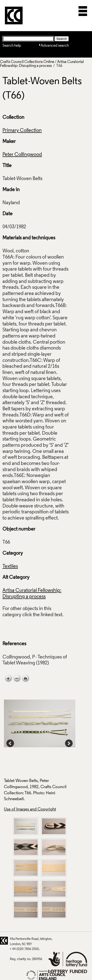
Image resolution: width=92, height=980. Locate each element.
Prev (10, 743)
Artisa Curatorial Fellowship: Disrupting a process (42, 64)
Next (69, 743)
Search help (11, 46)
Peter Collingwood (22, 154)
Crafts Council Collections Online (27, 62)
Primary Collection (22, 130)
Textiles (10, 566)
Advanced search (55, 46)
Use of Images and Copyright (30, 809)
